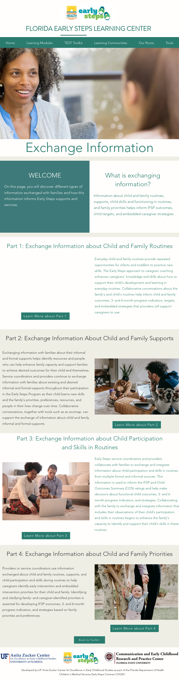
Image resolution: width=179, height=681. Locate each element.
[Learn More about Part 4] (134, 628)
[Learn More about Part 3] (46, 535)
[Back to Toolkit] (89, 640)
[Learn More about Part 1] (45, 316)
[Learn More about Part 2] (137, 424)
